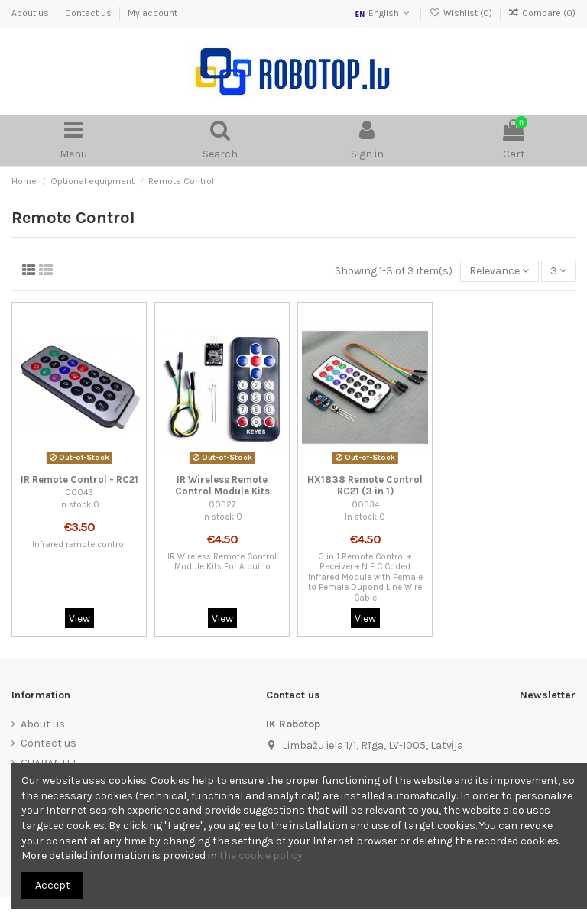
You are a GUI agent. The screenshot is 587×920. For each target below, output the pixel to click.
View (79, 618)
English (383, 13)
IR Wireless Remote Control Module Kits (222, 485)
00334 (365, 505)
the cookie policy (261, 855)
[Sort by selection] (499, 272)
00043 (79, 492)
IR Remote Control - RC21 (79, 479)
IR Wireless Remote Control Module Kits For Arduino (222, 562)
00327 (222, 505)
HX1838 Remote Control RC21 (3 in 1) (365, 485)
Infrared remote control (79, 544)
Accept (52, 885)
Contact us (89, 13)
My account (152, 13)
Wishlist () (461, 13)
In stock (75, 505)
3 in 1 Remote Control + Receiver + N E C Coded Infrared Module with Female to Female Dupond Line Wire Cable (365, 577)
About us (31, 13)
